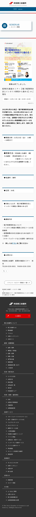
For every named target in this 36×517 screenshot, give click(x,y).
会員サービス (8, 412)
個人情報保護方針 (13, 497)
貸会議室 (10, 448)
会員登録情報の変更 (13, 500)
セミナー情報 (11, 483)
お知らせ (7, 475)
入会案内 (18, 316)
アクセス (10, 333)
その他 (6, 487)
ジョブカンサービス (13, 422)
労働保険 (10, 405)
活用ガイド (11, 339)
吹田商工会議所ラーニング (15, 434)
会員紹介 (7, 458)
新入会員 (10, 471)
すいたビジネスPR (13, 462)
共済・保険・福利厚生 (11, 395)
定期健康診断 (11, 408)
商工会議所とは (12, 327)
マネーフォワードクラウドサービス (17, 416)
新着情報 (10, 480)
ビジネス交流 (11, 376)
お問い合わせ (11, 494)
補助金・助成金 (12, 350)
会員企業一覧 (12, 385)
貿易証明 (10, 454)
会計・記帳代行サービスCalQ (16, 419)
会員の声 (10, 468)
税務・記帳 (11, 356)
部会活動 (10, 382)
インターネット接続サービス (16, 442)
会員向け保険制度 (13, 402)
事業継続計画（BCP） (14, 365)
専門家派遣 (11, 359)
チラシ (14, 243)
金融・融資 (11, 347)
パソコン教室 (11, 437)
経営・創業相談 (9, 343)
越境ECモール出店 (13, 428)
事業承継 (10, 362)
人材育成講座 (11, 431)
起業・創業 (11, 353)
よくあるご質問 (12, 491)
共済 (9, 399)
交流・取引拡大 (9, 372)
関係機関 (10, 330)
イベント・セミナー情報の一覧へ (18, 283)
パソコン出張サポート (14, 445)
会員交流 (10, 379)
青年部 (10, 388)
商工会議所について (10, 323)
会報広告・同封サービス (14, 440)
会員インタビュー (13, 465)
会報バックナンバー (13, 336)
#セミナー (31, 103)
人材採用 (10, 368)
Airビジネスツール (13, 425)
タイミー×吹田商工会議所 (15, 451)
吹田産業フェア (12, 391)
